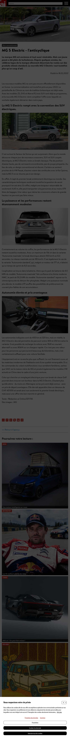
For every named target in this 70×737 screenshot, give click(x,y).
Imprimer (42, 718)
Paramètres (35, 722)
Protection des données (31, 718)
